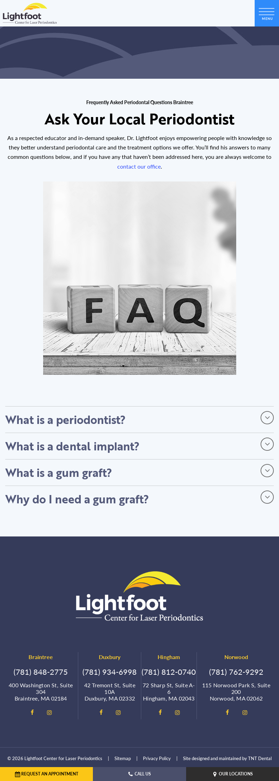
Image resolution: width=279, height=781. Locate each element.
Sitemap (122, 758)
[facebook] (32, 712)
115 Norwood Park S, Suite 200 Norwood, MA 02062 (236, 692)
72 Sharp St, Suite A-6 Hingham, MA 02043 (169, 692)
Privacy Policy (157, 758)
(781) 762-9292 (236, 671)
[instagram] (49, 712)
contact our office (139, 166)
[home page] (29, 13)
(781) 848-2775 (41, 671)
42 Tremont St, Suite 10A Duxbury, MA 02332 (109, 692)
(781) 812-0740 (169, 671)
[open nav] (267, 13)
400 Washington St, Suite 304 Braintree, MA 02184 (41, 692)
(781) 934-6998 (109, 671)
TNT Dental (260, 758)
